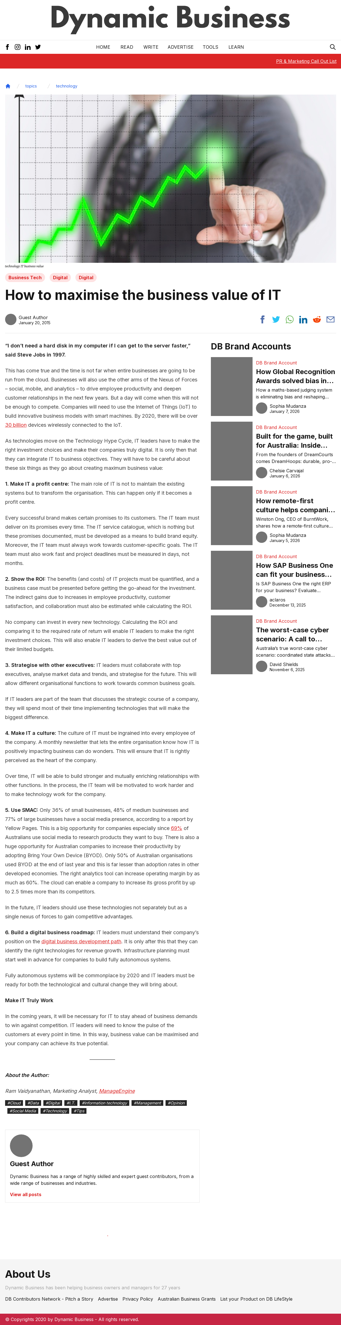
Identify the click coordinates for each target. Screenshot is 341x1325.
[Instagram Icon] (17, 47)
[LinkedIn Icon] (27, 47)
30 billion (16, 425)
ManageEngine (117, 1091)
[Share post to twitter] (276, 319)
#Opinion (176, 1102)
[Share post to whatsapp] (289, 319)
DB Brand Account (276, 363)
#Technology (55, 1110)
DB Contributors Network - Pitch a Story (49, 1299)
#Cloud (14, 1102)
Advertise (181, 47)
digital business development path (81, 941)
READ (126, 47)
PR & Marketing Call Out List (306, 61)
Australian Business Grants (187, 1299)
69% (176, 828)
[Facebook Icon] (7, 47)
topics (31, 86)
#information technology (104, 1102)
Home (103, 47)
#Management (147, 1102)
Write (150, 47)
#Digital (53, 1102)
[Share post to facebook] (262, 319)
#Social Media (23, 1110)
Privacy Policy (137, 1299)
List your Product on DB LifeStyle (256, 1299)
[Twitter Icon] (38, 47)
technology (66, 86)
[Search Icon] (332, 47)
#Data (33, 1102)
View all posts (25, 1194)
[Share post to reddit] (317, 319)
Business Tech (25, 277)
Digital (60, 277)
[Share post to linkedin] (303, 319)
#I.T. (71, 1102)
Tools (210, 47)
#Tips (79, 1110)
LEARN (236, 47)
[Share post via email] (330, 319)
